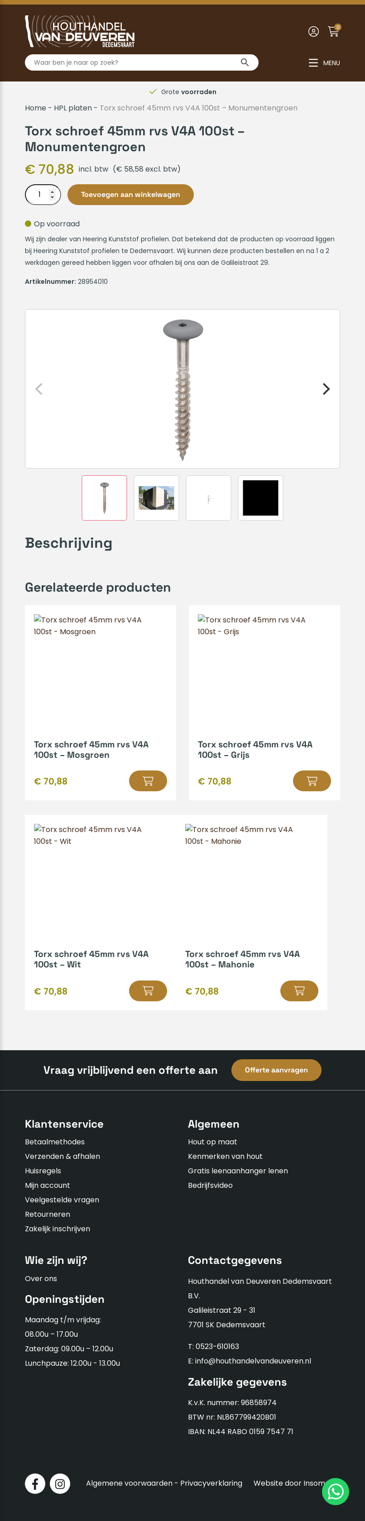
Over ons (41, 1278)
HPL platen (73, 108)
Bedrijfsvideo (210, 1185)
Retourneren (47, 1214)
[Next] (325, 389)
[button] (148, 780)
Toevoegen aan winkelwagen (130, 194)
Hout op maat (212, 1142)
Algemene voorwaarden (129, 1483)
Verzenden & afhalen (62, 1156)
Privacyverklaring (211, 1483)
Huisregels (43, 1171)
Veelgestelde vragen (62, 1200)
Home (35, 108)
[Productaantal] (43, 194)
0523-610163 (217, 1346)
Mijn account (47, 1185)
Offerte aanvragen (276, 1070)
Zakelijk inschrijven (57, 1229)
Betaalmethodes (55, 1142)
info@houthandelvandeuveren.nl (253, 1361)
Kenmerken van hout (225, 1156)
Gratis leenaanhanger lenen (238, 1171)
